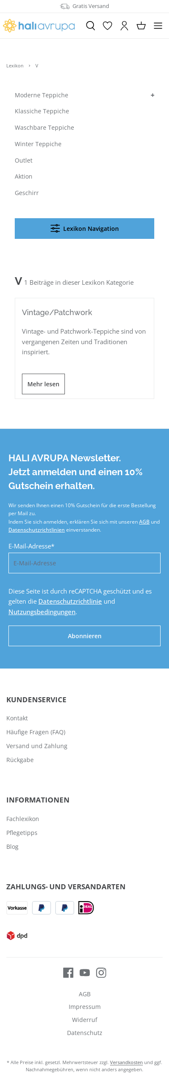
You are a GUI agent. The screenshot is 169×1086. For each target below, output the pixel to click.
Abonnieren (85, 636)
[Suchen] (90, 26)
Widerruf (84, 1020)
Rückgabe (20, 760)
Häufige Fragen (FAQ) (35, 732)
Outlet (23, 160)
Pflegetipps (22, 833)
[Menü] (158, 26)
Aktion (23, 176)
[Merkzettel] (107, 26)
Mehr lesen (43, 384)
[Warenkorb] (141, 26)
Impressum (85, 1007)
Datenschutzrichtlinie (70, 601)
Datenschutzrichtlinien (36, 529)
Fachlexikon (22, 819)
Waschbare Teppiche (44, 127)
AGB (144, 521)
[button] (151, 95)
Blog (12, 847)
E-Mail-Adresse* (31, 546)
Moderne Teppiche (41, 95)
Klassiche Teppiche (42, 111)
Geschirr (27, 193)
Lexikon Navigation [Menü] (85, 228)
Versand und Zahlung (36, 746)
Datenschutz (84, 1033)
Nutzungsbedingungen (41, 611)
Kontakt (17, 718)
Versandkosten (126, 1062)
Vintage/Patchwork (57, 312)
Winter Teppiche (38, 144)
